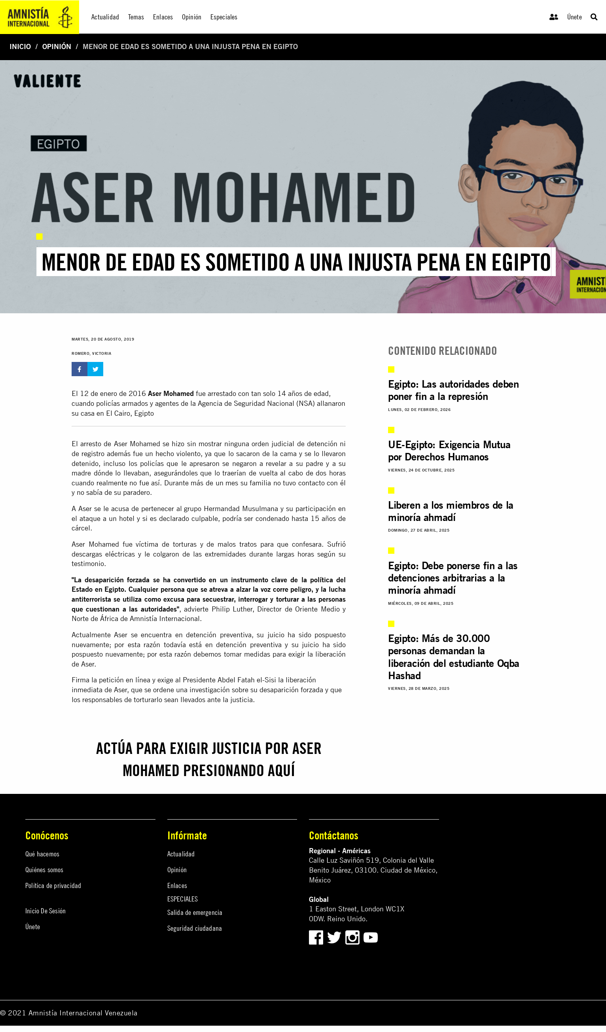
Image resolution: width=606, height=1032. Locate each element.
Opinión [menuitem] (191, 17)
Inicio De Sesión (45, 911)
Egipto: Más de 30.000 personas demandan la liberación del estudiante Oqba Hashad (453, 657)
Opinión (56, 46)
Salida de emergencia (195, 912)
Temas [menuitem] (136, 17)
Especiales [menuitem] (224, 17)
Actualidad (181, 854)
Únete (574, 17)
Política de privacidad (53, 885)
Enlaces (177, 885)
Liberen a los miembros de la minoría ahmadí (450, 511)
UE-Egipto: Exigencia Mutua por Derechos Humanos (449, 450)
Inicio (20, 46)
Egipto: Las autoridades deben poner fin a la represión (453, 390)
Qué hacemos (42, 854)
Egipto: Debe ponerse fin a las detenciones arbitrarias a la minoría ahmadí (453, 577)
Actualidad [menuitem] (105, 17)
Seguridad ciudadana (194, 928)
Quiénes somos (44, 869)
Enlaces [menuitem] (163, 17)
